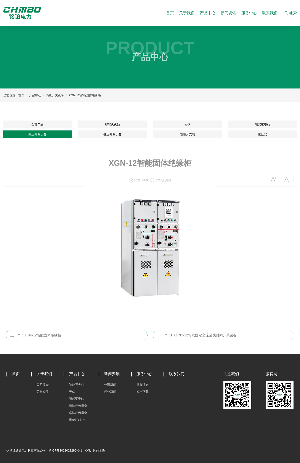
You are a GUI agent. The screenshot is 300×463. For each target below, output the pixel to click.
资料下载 (142, 391)
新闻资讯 (228, 13)
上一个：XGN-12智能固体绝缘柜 (35, 339)
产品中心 (207, 13)
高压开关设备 (55, 95)
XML (88, 450)
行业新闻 (110, 391)
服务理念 (142, 384)
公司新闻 (110, 384)
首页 (170, 13)
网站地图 (99, 450)
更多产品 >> (77, 419)
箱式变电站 (262, 124)
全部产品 (37, 124)
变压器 (262, 134)
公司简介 (43, 384)
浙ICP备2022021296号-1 (65, 450)
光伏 (187, 124)
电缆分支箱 (187, 134)
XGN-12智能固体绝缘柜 (85, 95)
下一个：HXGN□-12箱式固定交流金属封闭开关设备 (197, 339)
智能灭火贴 (112, 124)
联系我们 (270, 13)
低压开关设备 (112, 134)
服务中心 (249, 13)
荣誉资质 (43, 391)
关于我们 (187, 13)
